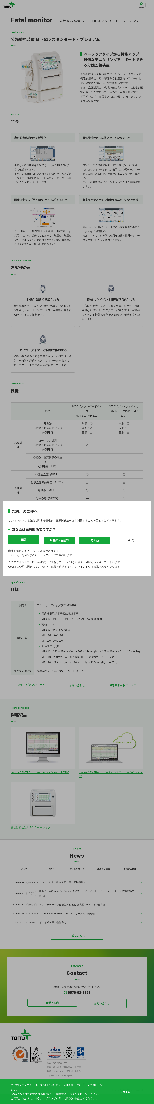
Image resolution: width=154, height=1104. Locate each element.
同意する (125, 1092)
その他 (94, 539)
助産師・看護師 (59, 539)
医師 (23, 539)
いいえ (130, 539)
